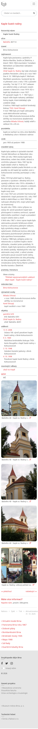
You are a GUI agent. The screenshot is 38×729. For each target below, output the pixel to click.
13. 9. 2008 (7, 330)
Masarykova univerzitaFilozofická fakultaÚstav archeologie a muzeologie (14, 690)
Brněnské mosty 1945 (11, 636)
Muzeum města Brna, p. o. (12, 706)
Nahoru (4, 611)
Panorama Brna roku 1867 (14, 624)
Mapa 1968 (6, 639)
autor (3, 374)
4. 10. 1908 (7, 356)
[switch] (3, 668)
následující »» (31, 591)
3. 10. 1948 (7, 348)
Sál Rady (5, 643)
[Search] (19, 13)
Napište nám (6, 602)
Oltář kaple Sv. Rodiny (12, 71)
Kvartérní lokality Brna (12, 647)
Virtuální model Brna (11, 621)
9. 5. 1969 (7, 338)
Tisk (20, 611)
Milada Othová (17, 121)
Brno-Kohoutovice (10, 287)
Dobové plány (8, 628)
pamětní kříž (8, 314)
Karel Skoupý (8, 303)
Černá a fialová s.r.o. (10, 719)
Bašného (6, 42)
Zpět (13, 611)
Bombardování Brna (11, 632)
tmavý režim (11, 668)
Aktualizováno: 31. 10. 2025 (32, 612)
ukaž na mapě (9, 369)
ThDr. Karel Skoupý (17, 108)
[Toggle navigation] (34, 4)
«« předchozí (6, 591)
